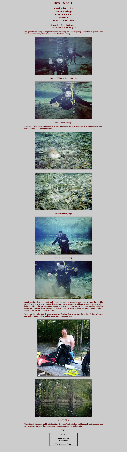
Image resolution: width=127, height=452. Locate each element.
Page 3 (63, 430)
